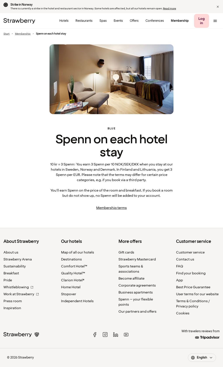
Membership (23, 34)
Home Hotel (71, 287)
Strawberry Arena (17, 259)
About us (10, 252)
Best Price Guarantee (193, 287)
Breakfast (11, 273)
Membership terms (111, 207)
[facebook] (94, 334)
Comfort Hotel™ (74, 266)
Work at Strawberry (21, 294)
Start (6, 34)
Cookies (182, 313)
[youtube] (126, 334)
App (179, 280)
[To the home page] (19, 20)
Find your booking (191, 273)
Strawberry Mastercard (137, 259)
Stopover (68, 294)
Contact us (185, 259)
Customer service (190, 252)
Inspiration (12, 308)
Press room (12, 301)
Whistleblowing (18, 287)
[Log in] (201, 21)
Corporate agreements (137, 285)
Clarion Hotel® (72, 280)
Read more (169, 8)
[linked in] (115, 334)
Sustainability (14, 266)
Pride (7, 280)
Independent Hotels (77, 301)
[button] (218, 6)
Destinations (71, 259)
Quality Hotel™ (73, 273)
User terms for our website (197, 294)
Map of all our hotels (77, 252)
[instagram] (105, 334)
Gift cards (126, 252)
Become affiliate (131, 278)
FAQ (179, 266)
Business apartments (135, 292)
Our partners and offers (137, 311)
